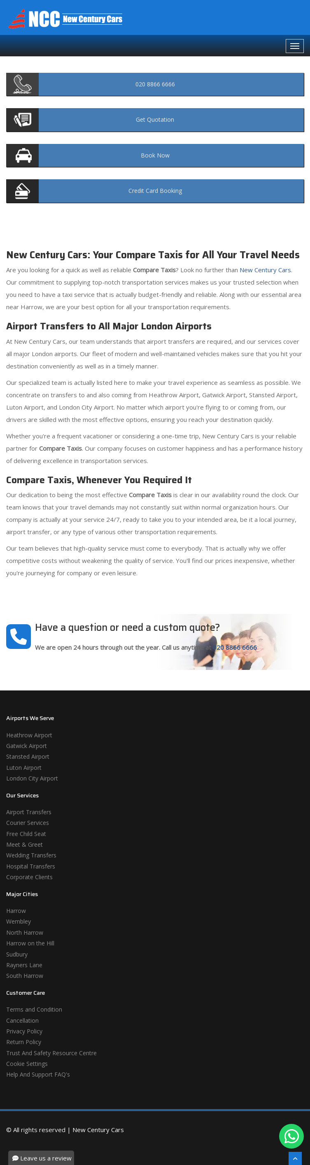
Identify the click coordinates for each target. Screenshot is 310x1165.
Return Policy (23, 1042)
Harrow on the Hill (30, 943)
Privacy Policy (24, 1031)
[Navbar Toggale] (295, 46)
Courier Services (27, 823)
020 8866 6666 (235, 647)
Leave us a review (42, 1158)
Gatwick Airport (26, 746)
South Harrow (24, 976)
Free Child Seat (26, 834)
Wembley (18, 921)
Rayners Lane (24, 965)
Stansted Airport (27, 756)
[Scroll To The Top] (295, 1158)
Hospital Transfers (30, 866)
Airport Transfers (28, 812)
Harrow (16, 911)
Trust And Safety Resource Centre (51, 1053)
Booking (155, 191)
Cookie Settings (27, 1064)
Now (155, 155)
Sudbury (17, 954)
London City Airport (32, 778)
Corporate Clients (29, 877)
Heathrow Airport (29, 735)
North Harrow (24, 932)
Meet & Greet (24, 844)
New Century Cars (264, 270)
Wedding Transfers (31, 855)
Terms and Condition (34, 1009)
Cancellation (22, 1020)
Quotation (155, 119)
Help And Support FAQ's (38, 1074)
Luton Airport (24, 767)
